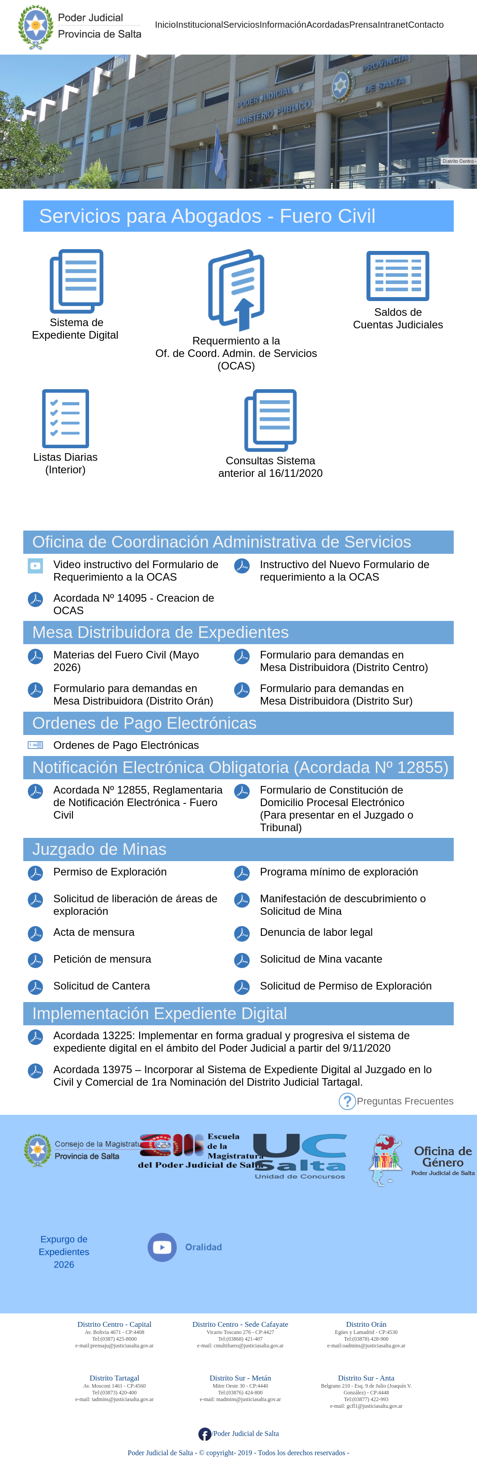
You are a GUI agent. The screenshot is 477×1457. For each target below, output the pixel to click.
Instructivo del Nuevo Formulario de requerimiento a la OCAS (345, 570)
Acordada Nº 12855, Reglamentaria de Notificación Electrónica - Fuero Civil (137, 802)
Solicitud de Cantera (101, 986)
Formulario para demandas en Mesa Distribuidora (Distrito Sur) (336, 694)
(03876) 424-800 (244, 1392)
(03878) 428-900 (370, 1339)
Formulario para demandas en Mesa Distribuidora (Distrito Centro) (344, 661)
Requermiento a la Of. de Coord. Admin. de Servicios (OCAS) (236, 353)
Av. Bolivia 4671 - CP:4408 (114, 1332)
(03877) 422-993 (370, 1399)
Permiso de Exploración (109, 872)
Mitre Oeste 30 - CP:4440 (240, 1386)
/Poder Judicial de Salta (238, 1433)
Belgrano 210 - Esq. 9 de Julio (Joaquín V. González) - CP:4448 (366, 1389)
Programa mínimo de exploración (339, 872)
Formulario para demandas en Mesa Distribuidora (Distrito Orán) (133, 694)
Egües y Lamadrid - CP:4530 (366, 1332)
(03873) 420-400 (119, 1392)
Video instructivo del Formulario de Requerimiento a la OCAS (135, 570)
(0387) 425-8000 (119, 1339)
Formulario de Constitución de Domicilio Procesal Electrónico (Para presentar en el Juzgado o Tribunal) (336, 808)
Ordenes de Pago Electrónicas (126, 745)
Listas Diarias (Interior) (65, 463)
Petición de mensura (102, 959)
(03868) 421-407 (244, 1339)
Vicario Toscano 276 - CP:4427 (240, 1332)
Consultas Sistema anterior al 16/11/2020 (270, 467)
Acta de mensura (93, 932)
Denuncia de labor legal (316, 932)
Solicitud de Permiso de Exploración (346, 986)
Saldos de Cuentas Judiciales (398, 318)
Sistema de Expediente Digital (75, 328)
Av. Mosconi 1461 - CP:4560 (114, 1386)
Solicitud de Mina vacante (321, 959)
